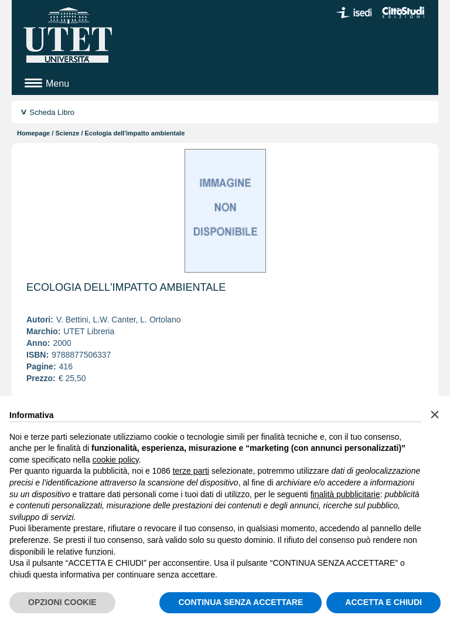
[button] (434, 414)
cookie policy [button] (116, 459)
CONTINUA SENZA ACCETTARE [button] (240, 602)
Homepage (33, 133)
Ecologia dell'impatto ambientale (126, 287)
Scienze (67, 133)
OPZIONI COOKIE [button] (62, 602)
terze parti (191, 470)
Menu (57, 84)
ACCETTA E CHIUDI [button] (383, 602)
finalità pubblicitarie (345, 494)
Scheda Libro (51, 112)
